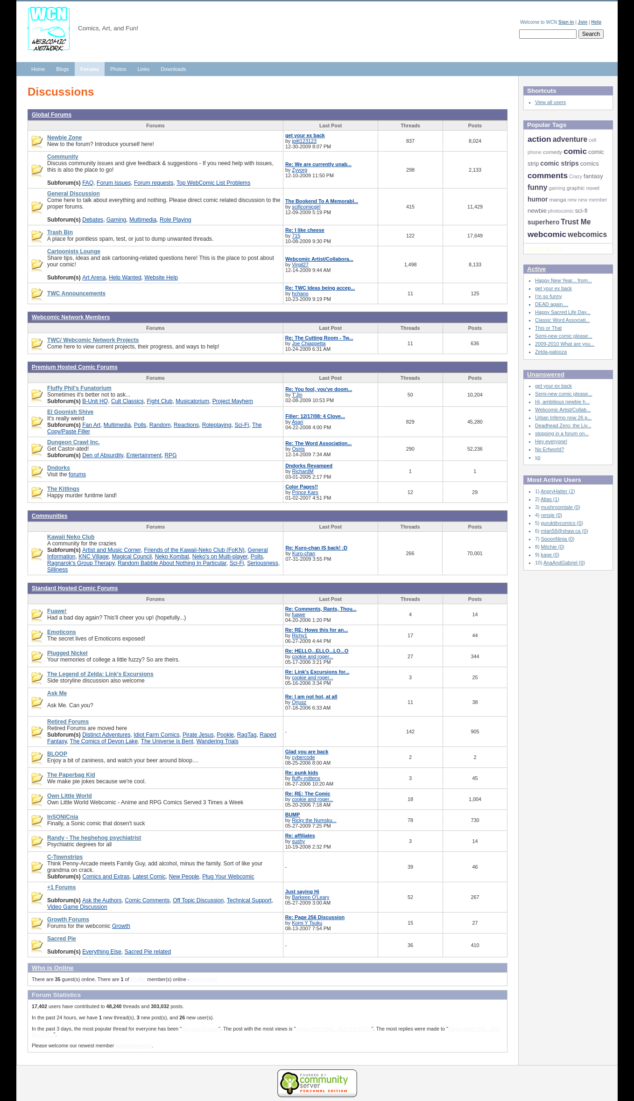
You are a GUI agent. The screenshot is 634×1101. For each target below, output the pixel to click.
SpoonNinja (555, 539)
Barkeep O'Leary (310, 897)
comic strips (559, 163)
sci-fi (581, 210)
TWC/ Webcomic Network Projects (93, 340)
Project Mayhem (232, 401)
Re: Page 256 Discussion (315, 917)
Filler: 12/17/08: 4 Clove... (315, 416)
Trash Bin (60, 232)
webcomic (547, 234)
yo (537, 457)
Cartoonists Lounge (73, 251)
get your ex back (305, 135)
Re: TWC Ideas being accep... (320, 288)
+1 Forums (61, 887)
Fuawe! (57, 611)
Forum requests (154, 183)
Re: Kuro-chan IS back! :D (316, 547)
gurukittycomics (559, 523)
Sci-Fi (242, 425)
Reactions (186, 425)
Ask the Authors (102, 900)
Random (160, 425)
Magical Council (132, 556)
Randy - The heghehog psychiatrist (94, 838)
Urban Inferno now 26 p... (563, 417)
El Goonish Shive (70, 412)
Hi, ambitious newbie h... (562, 401)
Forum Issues (114, 183)
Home (38, 69)
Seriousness (262, 563)
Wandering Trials (218, 741)
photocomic (561, 211)
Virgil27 (300, 264)
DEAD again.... (551, 304)
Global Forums (51, 114)
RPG (171, 455)
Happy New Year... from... (563, 280)
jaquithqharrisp (133, 1045)
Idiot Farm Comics (156, 735)
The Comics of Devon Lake (104, 741)
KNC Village (93, 556)
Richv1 (299, 635)
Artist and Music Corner (111, 550)
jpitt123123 (304, 141)
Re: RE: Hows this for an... (316, 630)
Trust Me (576, 222)
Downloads (173, 69)
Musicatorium (192, 401)
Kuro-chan (304, 553)
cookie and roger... (312, 656)
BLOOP (57, 754)
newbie (537, 210)
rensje (548, 515)
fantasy (593, 176)
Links (143, 69)
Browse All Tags (545, 248)
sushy (298, 841)
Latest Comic (149, 876)
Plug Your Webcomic (228, 876)
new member (592, 199)
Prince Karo (305, 492)
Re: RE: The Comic (308, 793)
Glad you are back (307, 751)
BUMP (292, 814)
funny (537, 187)
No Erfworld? (549, 449)
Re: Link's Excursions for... (317, 672)
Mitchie (549, 547)
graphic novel (583, 188)
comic (575, 151)
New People (184, 876)
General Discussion (73, 193)
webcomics (587, 234)
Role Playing (175, 219)
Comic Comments (147, 900)
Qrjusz (299, 702)
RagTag (247, 735)
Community (62, 156)
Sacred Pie (61, 938)
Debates (92, 219)
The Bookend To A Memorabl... (321, 201)
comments (548, 175)
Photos (118, 69)
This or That (548, 328)
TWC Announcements (76, 293)
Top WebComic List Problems (213, 183)
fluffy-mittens (306, 778)
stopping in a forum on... (562, 433)
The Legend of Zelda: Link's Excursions (100, 674)
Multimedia (142, 219)
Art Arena (94, 277)
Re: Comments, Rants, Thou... (321, 609)
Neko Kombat (172, 556)
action (539, 139)
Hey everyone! (551, 441)
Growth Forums (68, 919)
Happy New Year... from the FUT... (334, 1028)
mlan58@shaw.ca (561, 531)
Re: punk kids (301, 772)
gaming (557, 188)
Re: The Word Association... (318, 443)
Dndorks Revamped (308, 465)
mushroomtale (557, 507)
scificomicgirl (306, 206)
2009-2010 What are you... (564, 344)
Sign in (566, 22)
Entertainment (144, 455)
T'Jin (297, 394)
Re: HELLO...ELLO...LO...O (317, 651)
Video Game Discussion (77, 907)
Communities (50, 516)
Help (596, 22)
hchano (300, 293)
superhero (543, 222)
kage (547, 554)
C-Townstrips (65, 857)
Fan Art (91, 425)
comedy (552, 152)
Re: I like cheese (304, 230)
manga (557, 199)
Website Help (161, 277)
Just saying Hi (302, 891)
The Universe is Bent (167, 741)
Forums (89, 69)
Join (583, 22)
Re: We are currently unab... (318, 164)
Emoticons (61, 632)
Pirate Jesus (198, 735)
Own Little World (69, 796)
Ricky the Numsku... (314, 820)
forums (77, 474)
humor (538, 199)
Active (536, 268)
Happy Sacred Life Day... (563, 312)
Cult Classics (127, 401)
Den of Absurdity (102, 455)
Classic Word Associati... (562, 320)
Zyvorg (299, 170)
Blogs (62, 69)
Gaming (116, 219)
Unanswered (545, 374)
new (572, 199)
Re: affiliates (300, 835)
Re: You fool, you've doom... (318, 389)
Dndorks (58, 468)
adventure (570, 139)
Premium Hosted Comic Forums (75, 367)
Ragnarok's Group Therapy (80, 563)
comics (589, 163)
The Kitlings (63, 489)
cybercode (303, 757)
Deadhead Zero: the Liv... (563, 425)
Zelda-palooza (551, 352)
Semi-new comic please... (563, 336)
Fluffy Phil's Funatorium (79, 388)
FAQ (87, 183)
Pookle (225, 735)
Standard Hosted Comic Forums (75, 588)
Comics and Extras (105, 876)
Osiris (298, 449)
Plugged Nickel (67, 653)
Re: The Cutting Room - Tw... (319, 338)
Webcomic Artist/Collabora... (319, 259)
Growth (121, 926)
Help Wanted (125, 277)
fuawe (298, 614)
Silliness (57, 569)
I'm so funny (548, 296)
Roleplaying (217, 425)
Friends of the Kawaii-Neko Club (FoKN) (194, 550)
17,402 (138, 979)
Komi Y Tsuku (307, 923)
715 (296, 235)
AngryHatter (203, 979)
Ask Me (57, 693)
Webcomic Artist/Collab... (563, 409)
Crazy (575, 176)
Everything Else (101, 951)
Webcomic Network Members (71, 317)
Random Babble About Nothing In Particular (172, 563)
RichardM (303, 471)
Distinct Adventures (106, 735)
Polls (140, 425)
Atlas (547, 499)
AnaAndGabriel (561, 562)
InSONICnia (62, 817)
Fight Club (159, 401)
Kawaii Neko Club (70, 537)
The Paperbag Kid (71, 775)
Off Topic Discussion (198, 900)
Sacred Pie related (148, 951)
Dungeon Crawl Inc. (73, 442)
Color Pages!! (301, 486)
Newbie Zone (64, 137)
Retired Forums (68, 721)
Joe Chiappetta (308, 343)
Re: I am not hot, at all (311, 696)
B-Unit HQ (95, 401)
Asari (297, 422)
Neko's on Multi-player (219, 556)
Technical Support (249, 900)
